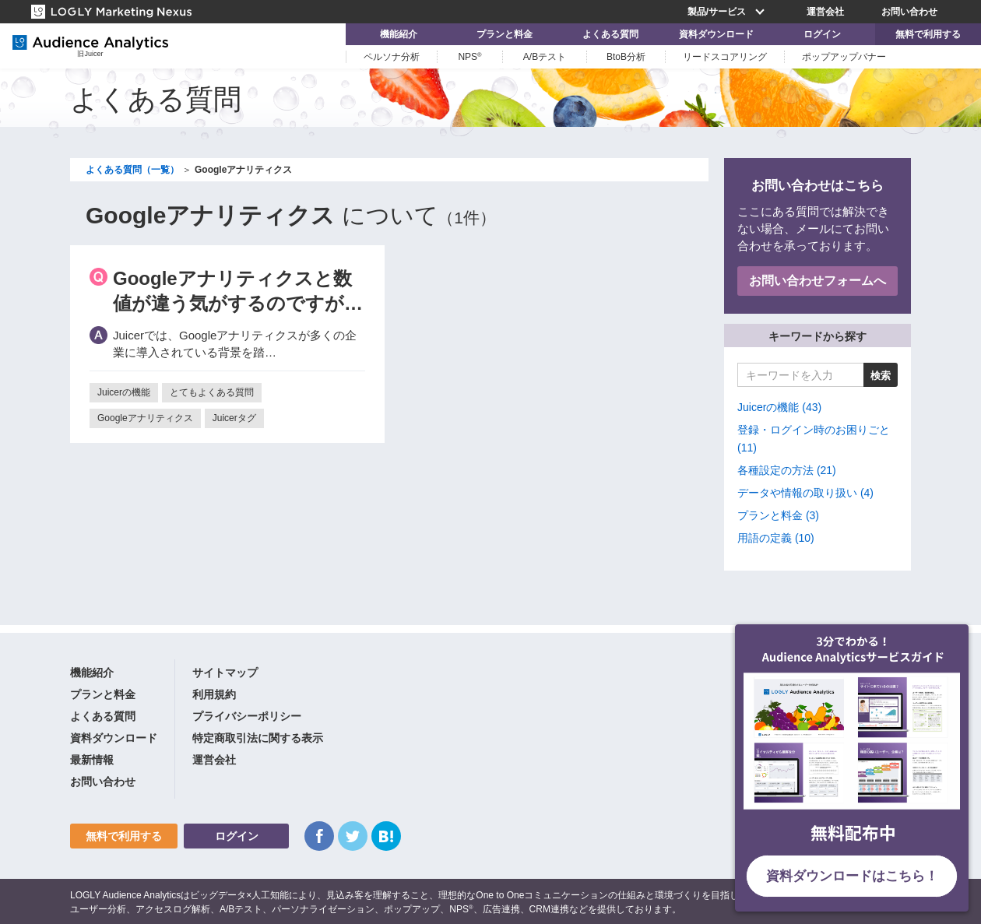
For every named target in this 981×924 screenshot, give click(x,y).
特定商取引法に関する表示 (257, 738)
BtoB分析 (626, 56)
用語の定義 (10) (775, 538)
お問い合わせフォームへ (817, 280)
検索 (880, 375)
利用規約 (214, 694)
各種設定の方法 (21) (786, 470)
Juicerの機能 (123, 392)
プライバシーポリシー (246, 716)
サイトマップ (225, 672)
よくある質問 (610, 34)
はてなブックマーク (386, 836)
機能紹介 (398, 34)
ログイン (822, 34)
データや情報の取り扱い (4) (805, 493)
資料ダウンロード (716, 34)
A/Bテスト (544, 56)
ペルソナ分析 (392, 56)
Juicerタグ (234, 418)
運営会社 (825, 11)
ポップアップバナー (844, 56)
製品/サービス (728, 11)
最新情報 (92, 760)
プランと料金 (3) (778, 515)
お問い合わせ (909, 11)
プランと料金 (504, 34)
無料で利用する (928, 34)
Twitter (352, 836)
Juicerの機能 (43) (779, 407)
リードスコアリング (725, 56)
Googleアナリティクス (145, 418)
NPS (469, 56)
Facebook (319, 836)
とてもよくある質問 (212, 392)
